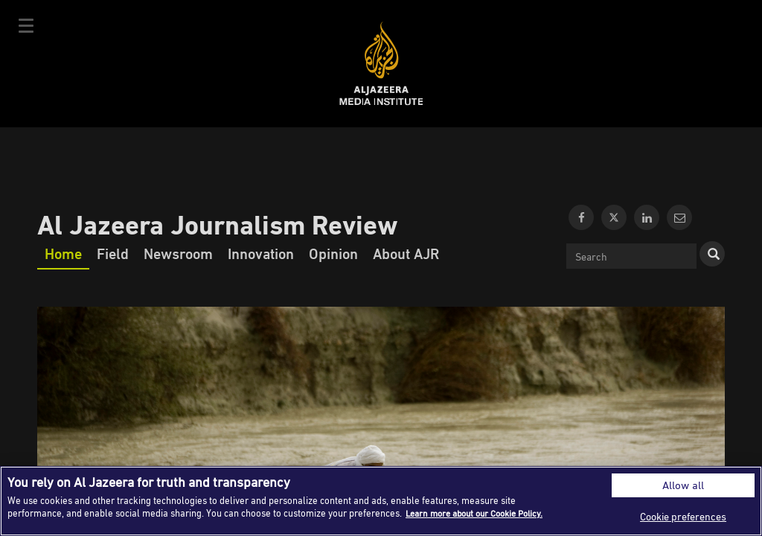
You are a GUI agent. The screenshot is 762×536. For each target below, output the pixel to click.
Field (113, 253)
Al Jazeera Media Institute (381, 64)
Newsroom (178, 253)
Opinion (333, 253)
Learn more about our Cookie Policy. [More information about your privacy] (481, 513)
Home (63, 253)
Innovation (261, 253)
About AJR (406, 253)
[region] (381, 501)
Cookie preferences (683, 516)
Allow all (683, 485)
